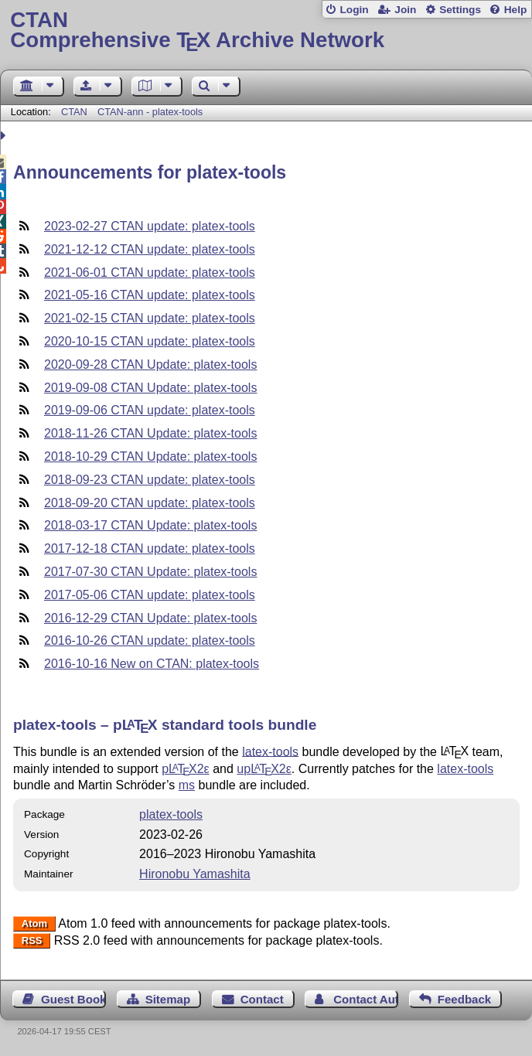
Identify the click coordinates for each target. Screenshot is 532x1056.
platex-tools (171, 814)
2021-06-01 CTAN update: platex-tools (149, 272)
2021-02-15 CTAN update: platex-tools (149, 318)
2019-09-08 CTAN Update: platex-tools (150, 387)
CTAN (74, 112)
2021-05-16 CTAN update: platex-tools (149, 294)
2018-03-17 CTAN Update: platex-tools (150, 525)
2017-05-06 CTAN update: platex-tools (149, 594)
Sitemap (167, 999)
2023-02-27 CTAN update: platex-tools (149, 226)
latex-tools (270, 751)
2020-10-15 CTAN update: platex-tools (149, 341)
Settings (460, 9)
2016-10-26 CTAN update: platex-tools (149, 640)
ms (187, 785)
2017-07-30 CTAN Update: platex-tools (150, 571)
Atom (34, 924)
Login (353, 9)
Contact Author (365, 999)
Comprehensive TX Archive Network (265, 30)
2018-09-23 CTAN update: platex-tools (149, 479)
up (264, 768)
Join (405, 9)
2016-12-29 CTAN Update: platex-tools (150, 618)
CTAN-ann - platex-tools (150, 112)
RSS (32, 941)
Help (515, 9)
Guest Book (73, 999)
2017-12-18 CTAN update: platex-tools (149, 548)
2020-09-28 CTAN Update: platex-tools (150, 364)
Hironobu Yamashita (195, 874)
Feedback (464, 999)
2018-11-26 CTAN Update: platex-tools (150, 433)
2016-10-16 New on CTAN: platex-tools (151, 663)
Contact (262, 999)
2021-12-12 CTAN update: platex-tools (149, 249)
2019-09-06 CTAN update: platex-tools (149, 410)
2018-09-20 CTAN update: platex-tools (149, 502)
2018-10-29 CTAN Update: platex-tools (150, 456)
